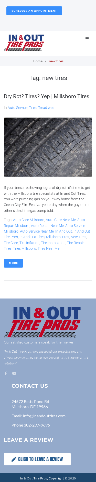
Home (37, 61)
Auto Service (17, 108)
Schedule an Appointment (34, 11)
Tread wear (47, 108)
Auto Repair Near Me (47, 226)
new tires (78, 237)
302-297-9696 (37, 424)
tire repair (75, 243)
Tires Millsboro (24, 248)
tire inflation (29, 243)
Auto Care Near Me (61, 220)
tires (8, 248)
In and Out (63, 231)
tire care (11, 243)
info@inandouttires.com (44, 415)
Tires (33, 108)
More (13, 263)
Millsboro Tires (57, 237)
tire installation (53, 243)
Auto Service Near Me (37, 231)
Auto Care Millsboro (28, 220)
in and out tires (32, 237)
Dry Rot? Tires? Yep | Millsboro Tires (46, 96)
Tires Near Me (48, 248)
